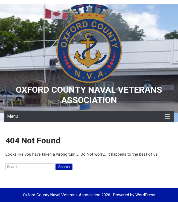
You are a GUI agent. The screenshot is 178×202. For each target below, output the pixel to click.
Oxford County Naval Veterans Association (89, 95)
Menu (12, 116)
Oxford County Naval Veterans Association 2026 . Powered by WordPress (89, 194)
